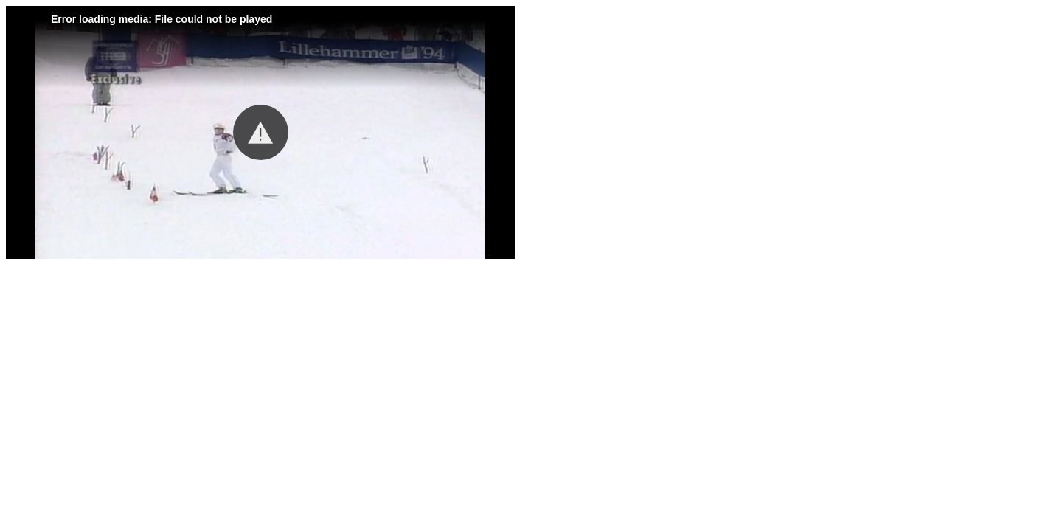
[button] (260, 132)
